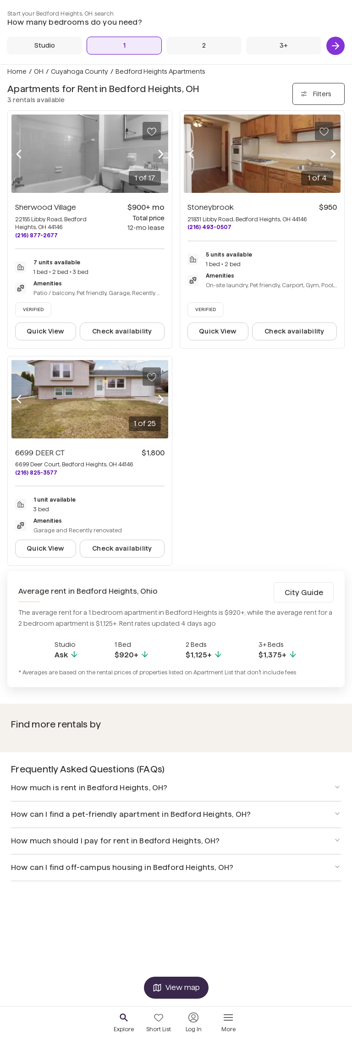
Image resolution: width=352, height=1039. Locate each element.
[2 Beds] (204, 45)
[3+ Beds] (284, 45)
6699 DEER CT (40, 453)
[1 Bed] (124, 45)
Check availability (122, 331)
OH (39, 71)
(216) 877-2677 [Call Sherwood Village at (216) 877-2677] (36, 235)
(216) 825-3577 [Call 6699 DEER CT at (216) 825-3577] (36, 473)
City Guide (304, 592)
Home (17, 71)
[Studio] (44, 45)
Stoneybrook (210, 207)
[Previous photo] (18, 154)
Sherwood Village (45, 207)
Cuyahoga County (79, 71)
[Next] (335, 46)
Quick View (45, 331)
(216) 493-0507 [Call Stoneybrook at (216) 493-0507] (209, 227)
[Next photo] (161, 154)
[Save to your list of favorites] (152, 131)
